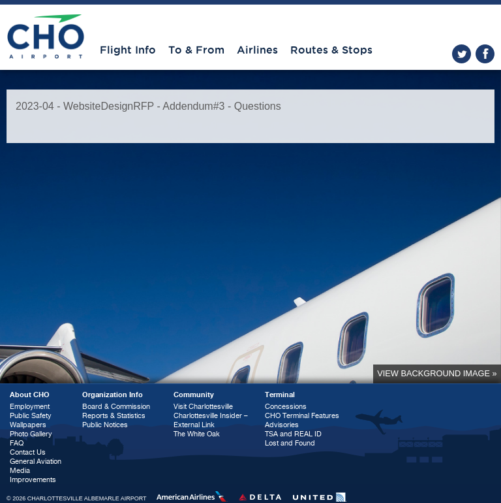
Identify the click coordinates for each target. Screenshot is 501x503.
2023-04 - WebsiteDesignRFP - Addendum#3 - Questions (148, 106)
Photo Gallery (31, 434)
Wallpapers (28, 425)
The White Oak (197, 434)
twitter (461, 53)
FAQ (16, 443)
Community (194, 394)
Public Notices (105, 425)
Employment (30, 406)
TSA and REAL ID (293, 434)
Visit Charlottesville (203, 406)
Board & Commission (116, 406)
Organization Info (112, 394)
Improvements (33, 479)
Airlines (257, 50)
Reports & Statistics (113, 415)
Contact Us (28, 452)
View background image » (436, 373)
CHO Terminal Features (302, 415)
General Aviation (35, 461)
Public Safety (31, 415)
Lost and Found (290, 443)
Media (20, 470)
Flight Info (128, 50)
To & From (196, 50)
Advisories (282, 425)
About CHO (30, 394)
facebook (485, 53)
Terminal (280, 394)
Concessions (286, 406)
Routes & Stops (331, 50)
